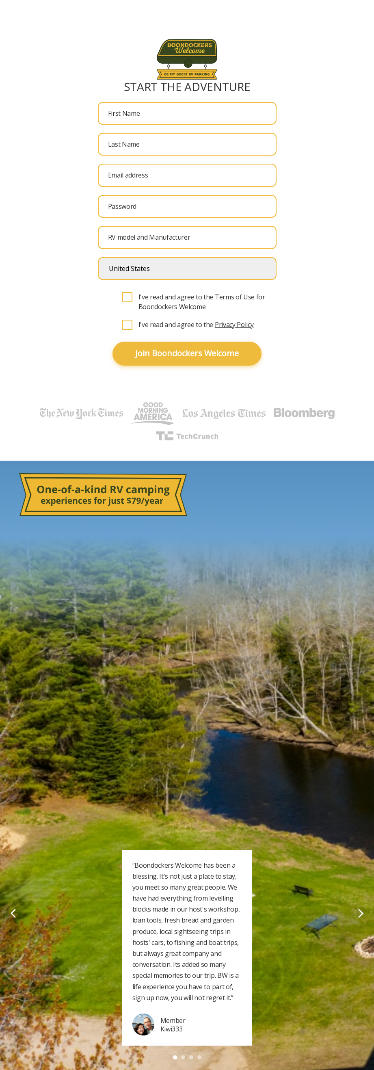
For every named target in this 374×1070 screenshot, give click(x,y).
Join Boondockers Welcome (187, 353)
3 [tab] (191, 1057)
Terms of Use (235, 296)
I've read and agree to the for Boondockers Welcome (201, 301)
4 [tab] (199, 1057)
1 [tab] (175, 1057)
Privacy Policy (234, 324)
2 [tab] (183, 1057)
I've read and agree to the (196, 324)
